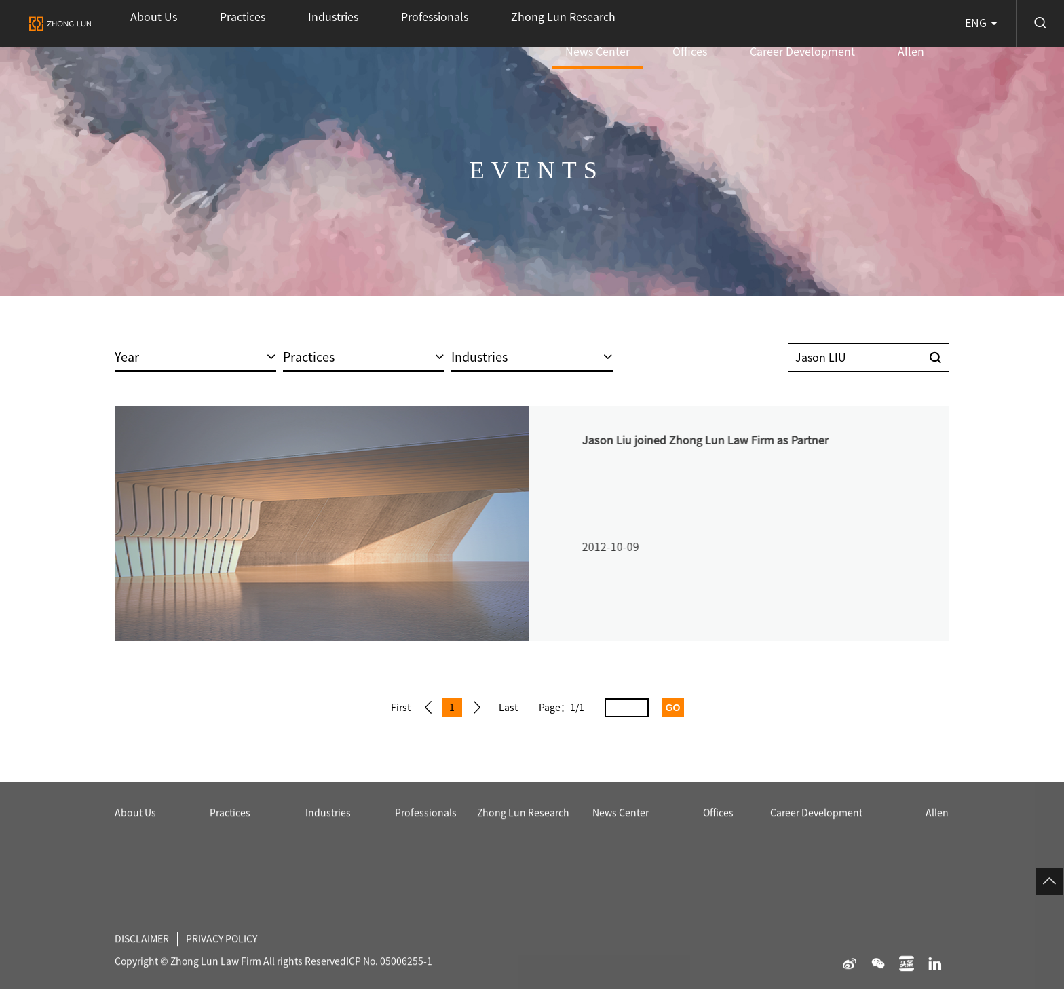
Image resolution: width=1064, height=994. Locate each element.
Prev (425, 707)
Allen (924, 23)
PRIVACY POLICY (235, 971)
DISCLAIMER (146, 971)
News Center (688, 32)
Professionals (343, 23)
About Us (140, 23)
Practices (203, 23)
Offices (755, 23)
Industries (268, 23)
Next (486, 707)
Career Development (841, 23)
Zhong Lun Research (446, 23)
